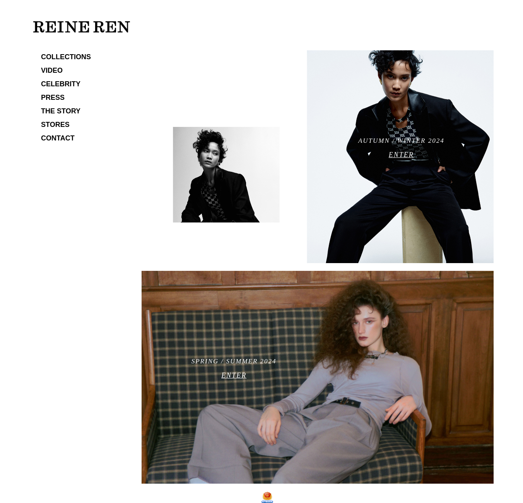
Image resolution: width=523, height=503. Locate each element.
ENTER (401, 154)
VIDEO (52, 70)
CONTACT (58, 138)
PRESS (53, 97)
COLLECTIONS (66, 57)
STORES (55, 124)
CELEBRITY (60, 84)
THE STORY (60, 111)
